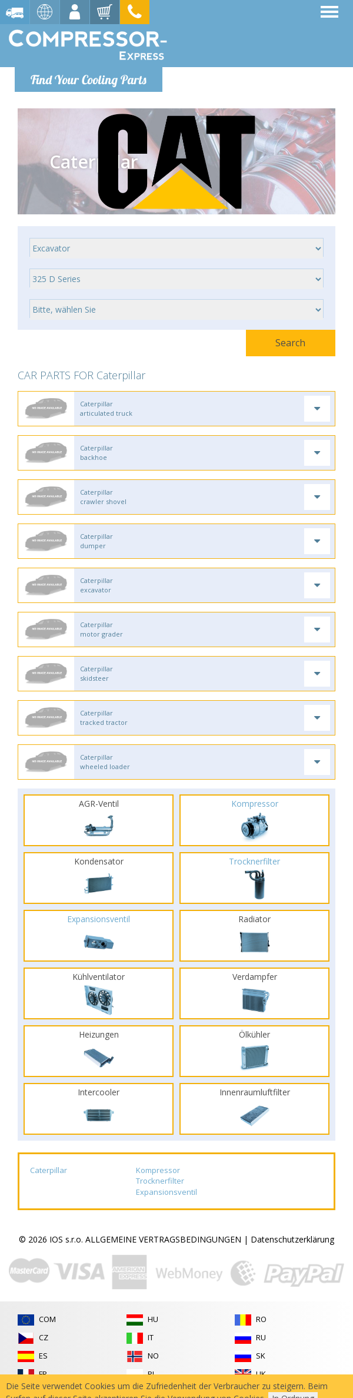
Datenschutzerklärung (292, 1239)
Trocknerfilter (160, 1180)
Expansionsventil (166, 1192)
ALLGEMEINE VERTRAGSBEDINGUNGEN (163, 1239)
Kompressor (158, 1170)
